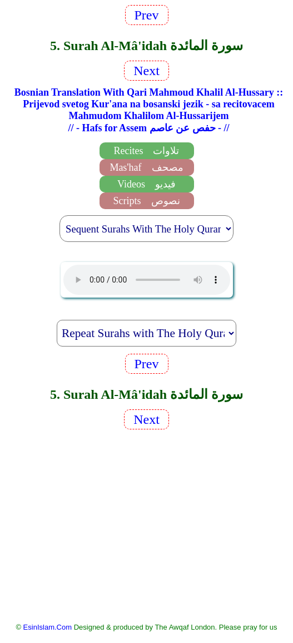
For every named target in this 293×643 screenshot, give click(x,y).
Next (146, 70)
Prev (147, 15)
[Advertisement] (147, 525)
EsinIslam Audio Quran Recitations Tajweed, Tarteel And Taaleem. (147, 280)
